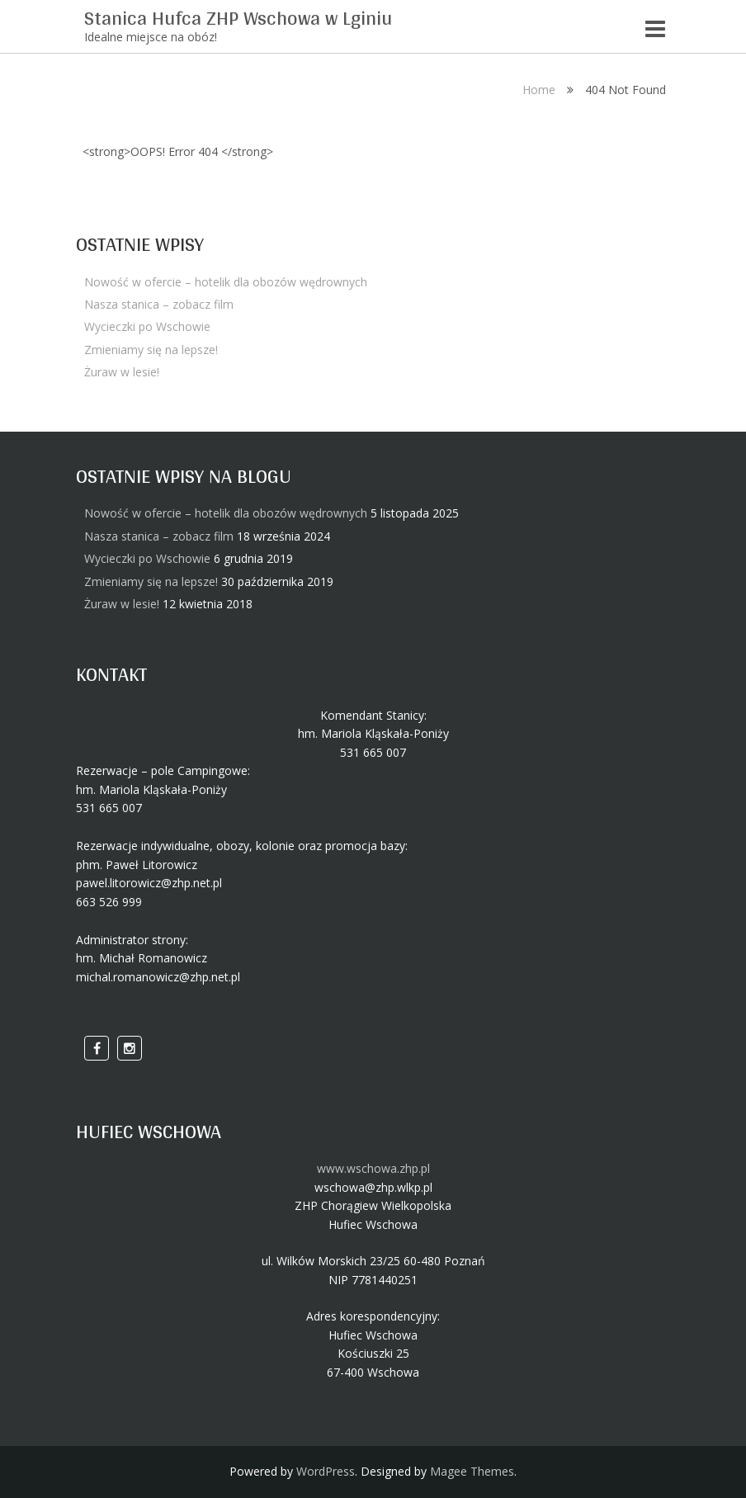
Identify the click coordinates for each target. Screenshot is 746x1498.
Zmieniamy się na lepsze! (151, 349)
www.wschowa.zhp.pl (373, 1168)
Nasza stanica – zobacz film (159, 304)
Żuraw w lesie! (121, 372)
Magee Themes (472, 1471)
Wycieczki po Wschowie (147, 326)
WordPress (325, 1471)
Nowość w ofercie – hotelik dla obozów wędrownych (225, 282)
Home (538, 89)
